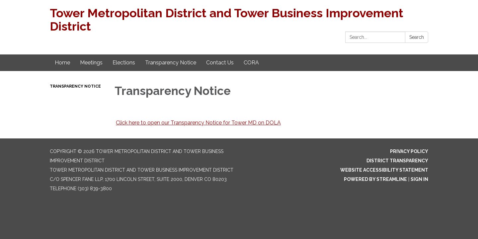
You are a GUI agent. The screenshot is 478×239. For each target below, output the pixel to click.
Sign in (419, 179)
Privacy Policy (409, 151)
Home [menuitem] (62, 62)
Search (416, 37)
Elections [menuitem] (124, 62)
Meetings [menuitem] (91, 62)
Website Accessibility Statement (384, 170)
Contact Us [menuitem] (220, 62)
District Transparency (397, 160)
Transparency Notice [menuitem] (170, 62)
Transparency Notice (75, 86)
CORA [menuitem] (251, 62)
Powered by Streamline (375, 179)
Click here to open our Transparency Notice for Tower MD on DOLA (198, 123)
